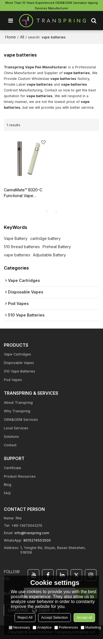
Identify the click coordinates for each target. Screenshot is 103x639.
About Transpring (18, 402)
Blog (7, 485)
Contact (10, 445)
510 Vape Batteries (19, 371)
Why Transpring (17, 411)
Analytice (42, 627)
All (22, 37)
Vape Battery (15, 238)
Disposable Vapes (19, 363)
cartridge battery (45, 238)
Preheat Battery (57, 246)
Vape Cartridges (17, 354)
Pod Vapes (13, 380)
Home (10, 37)
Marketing (91, 627)
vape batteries (17, 255)
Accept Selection (54, 617)
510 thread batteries (22, 246)
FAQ (7, 493)
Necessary (19, 627)
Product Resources (20, 476)
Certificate (12, 468)
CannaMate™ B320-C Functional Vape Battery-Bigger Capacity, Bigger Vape (24, 193)
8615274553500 (37, 540)
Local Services (16, 428)
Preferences (66, 627)
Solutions (11, 437)
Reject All (25, 617)
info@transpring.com (32, 533)
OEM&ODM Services (21, 419)
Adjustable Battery (49, 255)
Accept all (84, 617)
